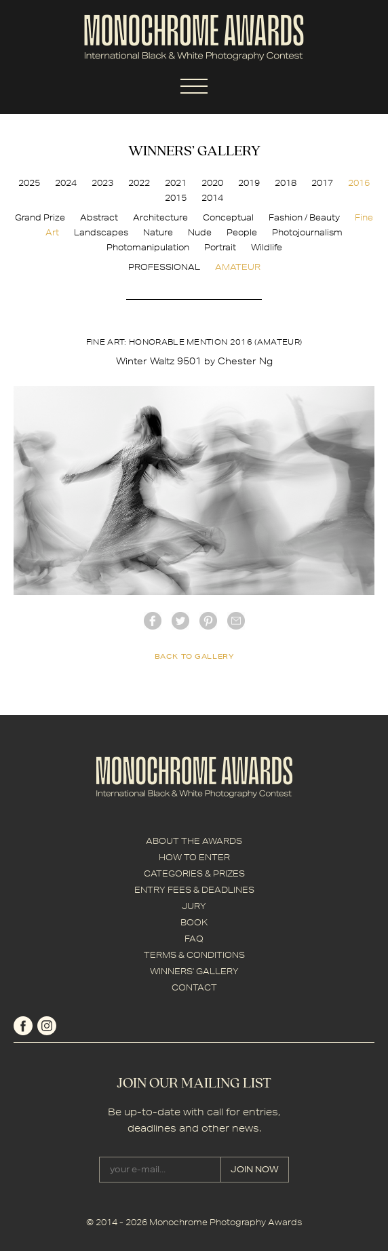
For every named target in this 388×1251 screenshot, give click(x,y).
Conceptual (228, 217)
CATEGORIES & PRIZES (194, 873)
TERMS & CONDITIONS (194, 955)
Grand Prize (40, 217)
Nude (200, 232)
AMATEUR (237, 267)
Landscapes (101, 232)
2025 (29, 183)
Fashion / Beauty (304, 217)
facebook (152, 621)
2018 (285, 183)
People (242, 232)
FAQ (194, 938)
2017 (322, 183)
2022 (139, 183)
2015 (176, 198)
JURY (194, 906)
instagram (46, 1025)
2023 (102, 183)
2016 (359, 183)
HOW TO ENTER (194, 857)
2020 (212, 183)
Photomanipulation (147, 247)
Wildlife (266, 247)
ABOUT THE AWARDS (194, 841)
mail (236, 621)
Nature (158, 232)
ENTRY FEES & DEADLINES (194, 890)
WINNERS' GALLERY (194, 971)
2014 (212, 198)
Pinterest (208, 621)
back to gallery (194, 656)
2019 (249, 183)
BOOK (194, 922)
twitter (180, 621)
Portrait (220, 247)
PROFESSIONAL (164, 267)
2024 (66, 183)
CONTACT (194, 987)
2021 (176, 183)
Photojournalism (307, 232)
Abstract (99, 217)
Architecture (160, 217)
